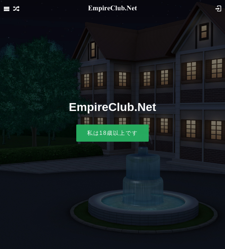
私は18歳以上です (112, 133)
